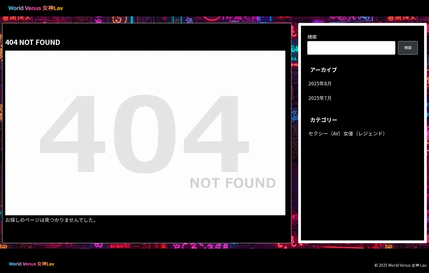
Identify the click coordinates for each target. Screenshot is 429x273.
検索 (312, 36)
